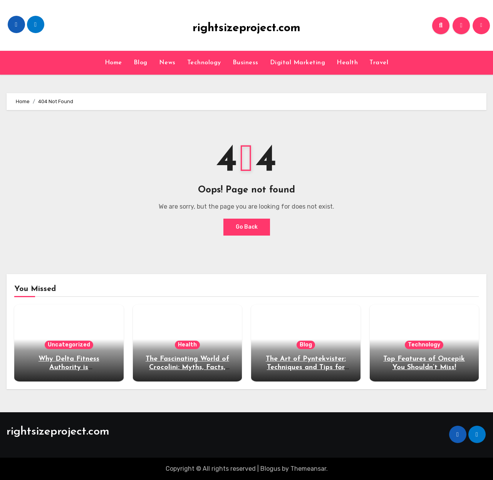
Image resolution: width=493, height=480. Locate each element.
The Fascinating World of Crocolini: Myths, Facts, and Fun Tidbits (187, 367)
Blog (141, 63)
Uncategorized (69, 344)
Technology (204, 63)
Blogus (270, 468)
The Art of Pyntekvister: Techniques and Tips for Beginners (306, 367)
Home (113, 63)
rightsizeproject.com (246, 28)
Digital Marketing (297, 63)
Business (245, 63)
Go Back (247, 227)
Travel (378, 63)
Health (347, 63)
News (167, 63)
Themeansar (308, 468)
